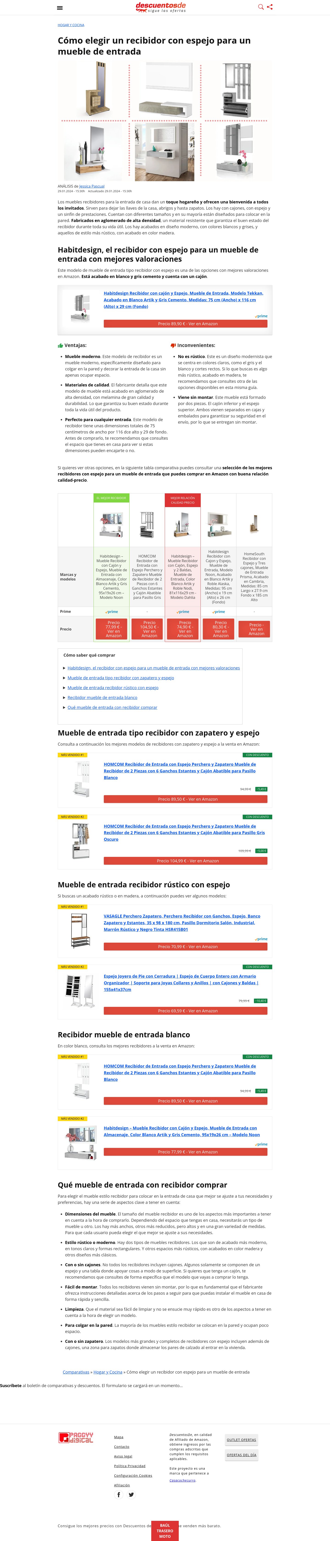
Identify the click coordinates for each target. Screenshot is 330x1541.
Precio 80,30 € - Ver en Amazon (221, 629)
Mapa (119, 1437)
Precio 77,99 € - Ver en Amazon (114, 629)
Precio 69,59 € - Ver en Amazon (188, 1010)
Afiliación (122, 1485)
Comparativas (76, 1372)
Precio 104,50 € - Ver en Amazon (149, 629)
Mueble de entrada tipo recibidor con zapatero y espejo (121, 677)
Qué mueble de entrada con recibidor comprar (112, 707)
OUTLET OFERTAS (241, 1440)
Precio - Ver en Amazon (256, 629)
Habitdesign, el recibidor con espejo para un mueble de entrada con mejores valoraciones (154, 668)
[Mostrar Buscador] (261, 7)
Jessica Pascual (91, 186)
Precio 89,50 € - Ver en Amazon (188, 799)
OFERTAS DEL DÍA (241, 1455)
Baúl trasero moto (165, 1531)
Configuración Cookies (133, 1475)
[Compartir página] (269, 7)
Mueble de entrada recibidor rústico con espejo (113, 687)
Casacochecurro (182, 1480)
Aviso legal (123, 1456)
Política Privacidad (130, 1466)
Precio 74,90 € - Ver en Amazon (185, 629)
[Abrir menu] (60, 7)
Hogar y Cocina (71, 25)
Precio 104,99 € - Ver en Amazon (188, 861)
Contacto (121, 1446)
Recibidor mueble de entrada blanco (102, 697)
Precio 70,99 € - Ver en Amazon (188, 946)
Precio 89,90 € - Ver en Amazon (188, 323)
